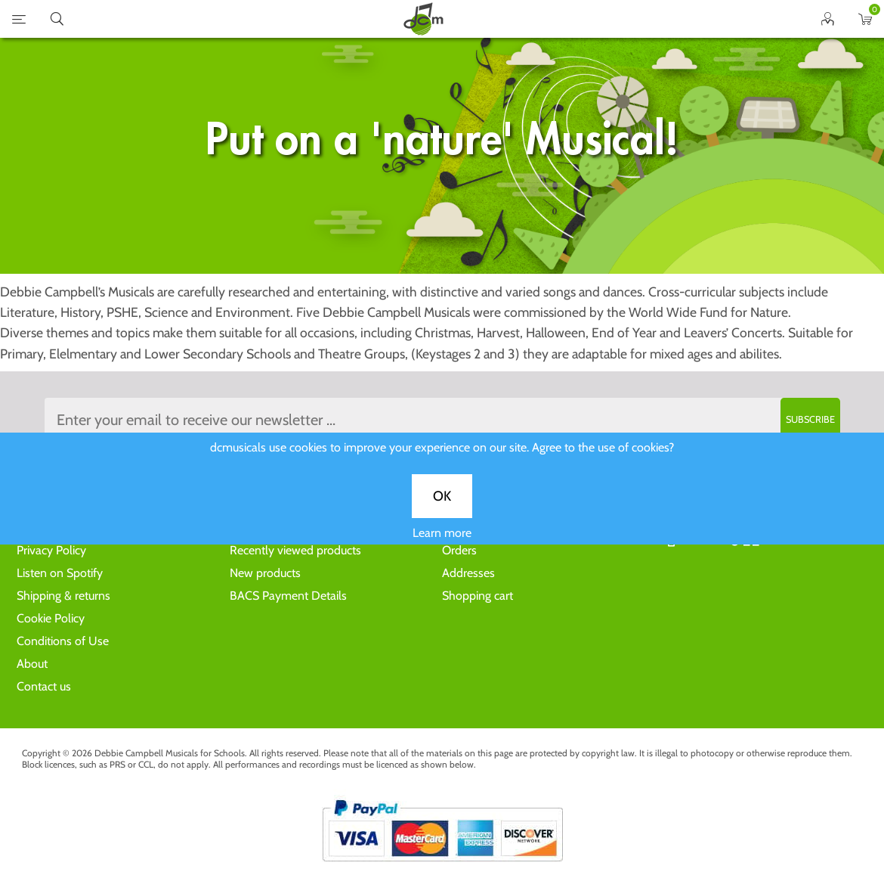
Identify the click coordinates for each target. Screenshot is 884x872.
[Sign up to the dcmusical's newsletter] (442, 420)
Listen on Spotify (60, 573)
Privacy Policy (51, 550)
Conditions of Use (63, 641)
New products (265, 573)
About (32, 663)
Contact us (44, 686)
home (423, 19)
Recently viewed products (295, 550)
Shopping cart (477, 595)
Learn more (442, 543)
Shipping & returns (63, 595)
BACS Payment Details (288, 595)
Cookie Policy (51, 618)
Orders (459, 550)
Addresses (468, 573)
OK (442, 506)
